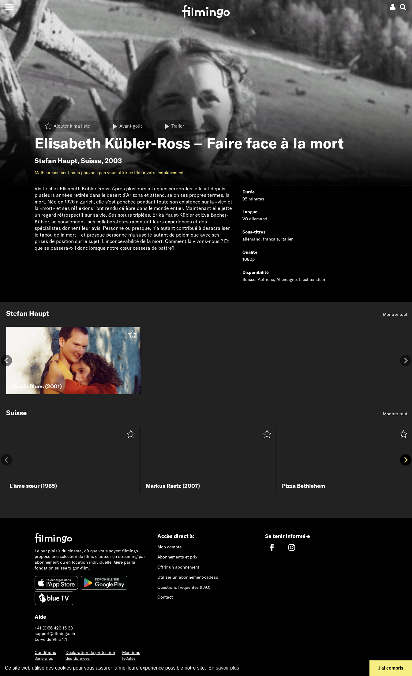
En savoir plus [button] (223, 667)
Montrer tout (395, 314)
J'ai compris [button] (390, 668)
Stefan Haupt (56, 160)
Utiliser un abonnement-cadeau (187, 577)
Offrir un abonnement (178, 567)
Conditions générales (45, 655)
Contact (165, 597)
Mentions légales (131, 655)
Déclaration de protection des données (90, 655)
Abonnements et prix (177, 557)
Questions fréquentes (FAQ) (183, 587)
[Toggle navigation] (9, 7)
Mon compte (169, 547)
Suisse (91, 160)
